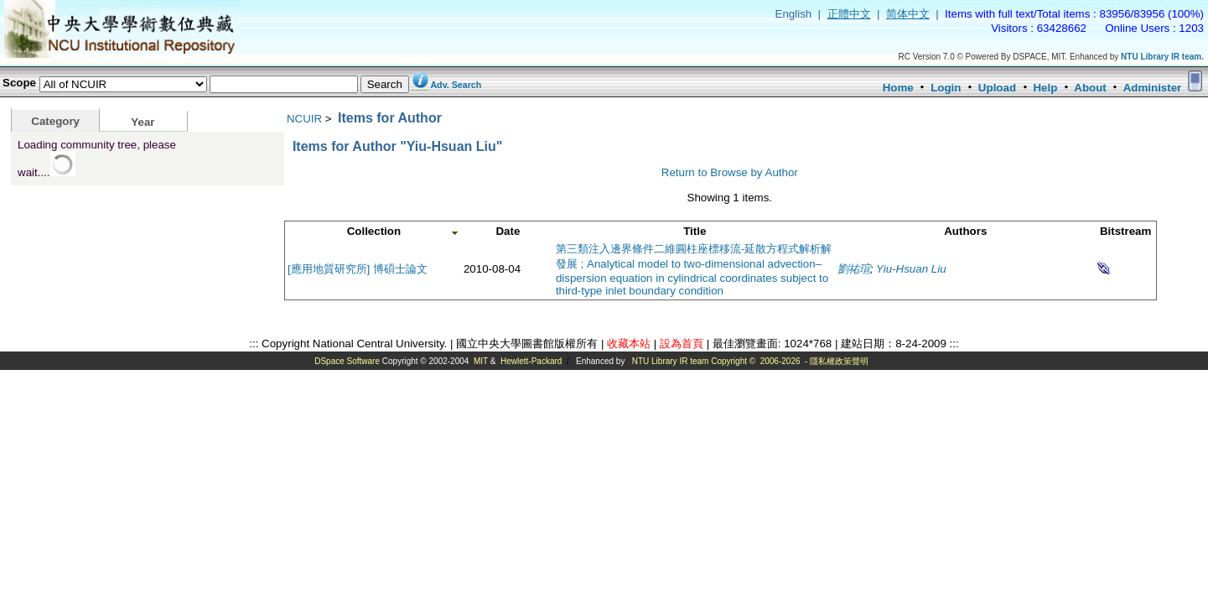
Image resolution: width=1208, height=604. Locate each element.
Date (507, 231)
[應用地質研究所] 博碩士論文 (358, 269)
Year (142, 122)
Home (898, 87)
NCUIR (304, 118)
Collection (374, 231)
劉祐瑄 (853, 269)
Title (694, 231)
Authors (965, 231)
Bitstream (1125, 231)
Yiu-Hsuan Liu (911, 269)
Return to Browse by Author (729, 172)
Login (946, 87)
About (1090, 87)
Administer (1152, 87)
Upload (997, 87)
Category (55, 121)
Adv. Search (455, 85)
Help (1045, 87)
